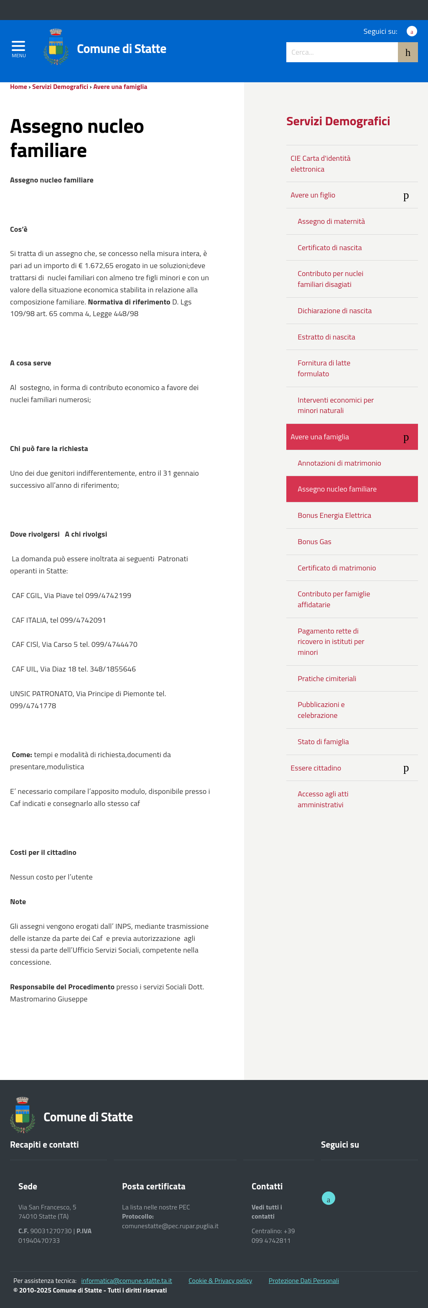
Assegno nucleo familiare (337, 488)
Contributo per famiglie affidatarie (334, 599)
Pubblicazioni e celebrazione (321, 710)
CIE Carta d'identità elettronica (320, 163)
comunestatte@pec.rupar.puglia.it (170, 1226)
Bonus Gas (314, 541)
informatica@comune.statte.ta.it (127, 1280)
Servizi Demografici (60, 86)
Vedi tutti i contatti (267, 1211)
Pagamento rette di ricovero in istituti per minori (331, 641)
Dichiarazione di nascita (335, 310)
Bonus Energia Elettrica (334, 515)
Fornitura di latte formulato (324, 368)
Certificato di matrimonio (337, 567)
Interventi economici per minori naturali (336, 405)
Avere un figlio (354, 196)
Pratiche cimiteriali (327, 678)
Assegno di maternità (331, 221)
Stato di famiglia (323, 741)
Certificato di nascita (330, 247)
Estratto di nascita (326, 336)
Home (18, 86)
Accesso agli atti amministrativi (323, 799)
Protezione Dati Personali (304, 1280)
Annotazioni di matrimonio (339, 463)
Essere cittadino (354, 768)
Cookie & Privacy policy (220, 1280)
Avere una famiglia (120, 86)
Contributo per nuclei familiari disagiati (330, 279)
